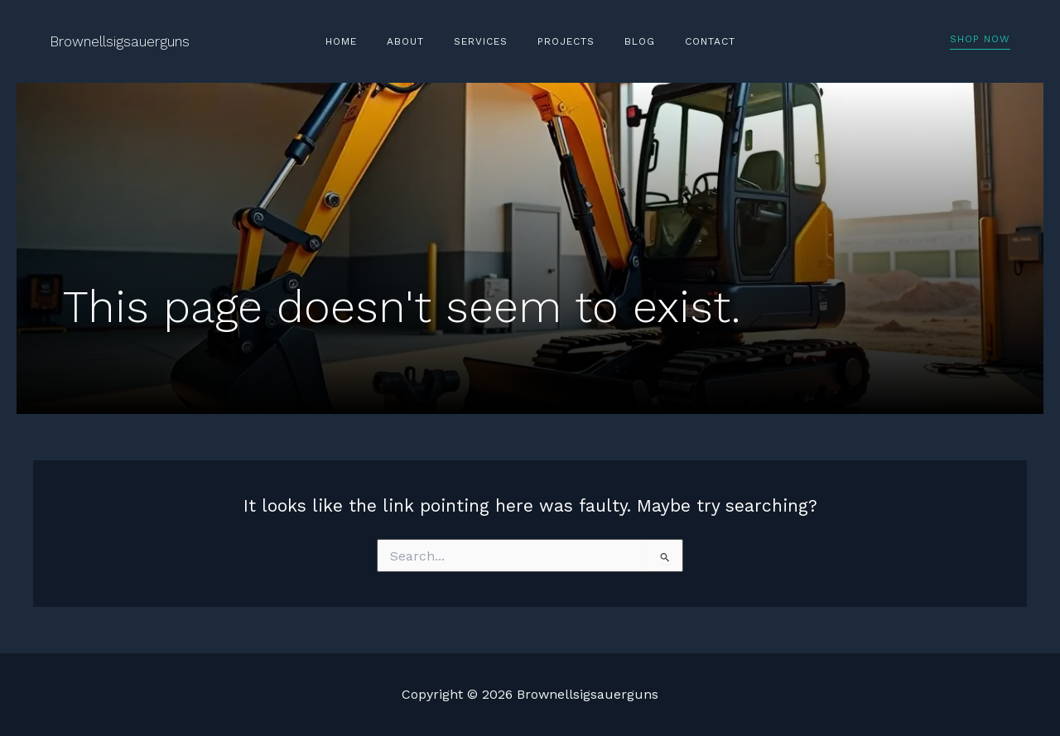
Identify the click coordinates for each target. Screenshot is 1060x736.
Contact (685, 41)
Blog (625, 41)
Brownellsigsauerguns (120, 41)
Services (486, 41)
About (420, 41)
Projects (561, 41)
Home (366, 41)
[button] (980, 42)
